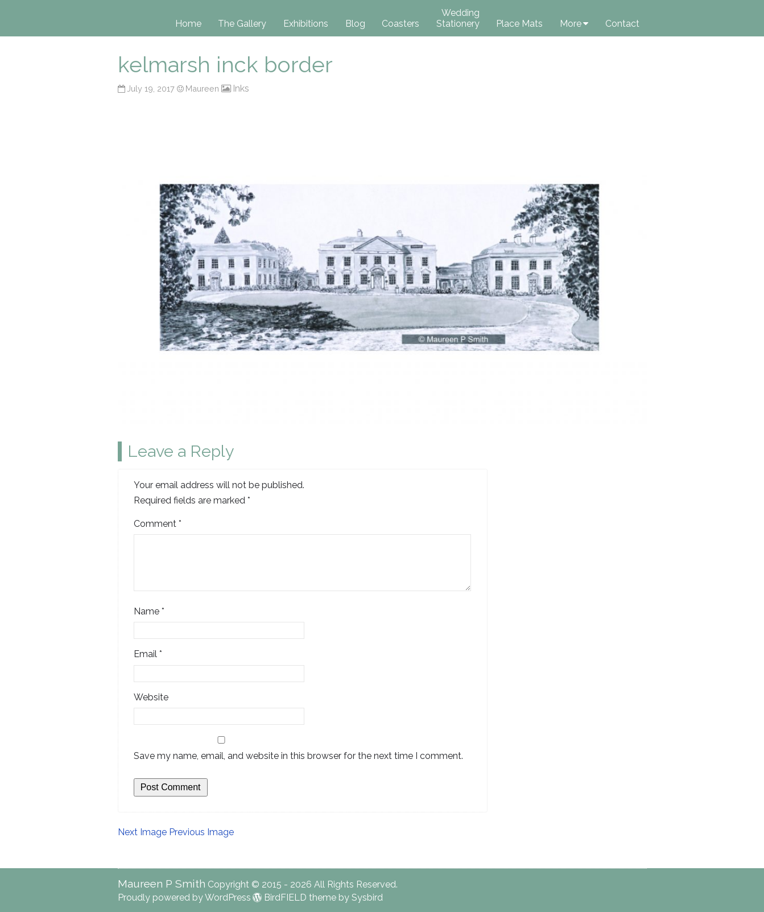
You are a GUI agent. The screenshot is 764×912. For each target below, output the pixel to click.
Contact (622, 23)
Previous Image (201, 832)
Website (151, 697)
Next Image (142, 832)
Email (148, 654)
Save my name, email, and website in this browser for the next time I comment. (298, 755)
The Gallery (242, 23)
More (570, 23)
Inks (241, 88)
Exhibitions (305, 23)
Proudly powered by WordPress (184, 897)
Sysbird (367, 897)
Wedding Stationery (458, 18)
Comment (157, 523)
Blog (355, 23)
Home (188, 23)
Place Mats (519, 23)
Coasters (400, 23)
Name (149, 611)
